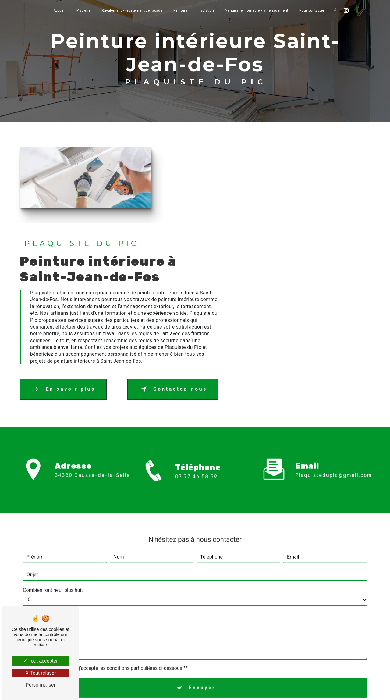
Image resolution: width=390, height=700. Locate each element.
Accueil (60, 10)
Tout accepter (40, 660)
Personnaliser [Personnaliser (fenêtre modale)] (40, 685)
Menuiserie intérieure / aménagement (256, 10)
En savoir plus (216, 298)
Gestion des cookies (263, 686)
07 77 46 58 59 (196, 393)
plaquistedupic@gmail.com (333, 375)
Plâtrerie (83, 10)
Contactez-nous (324, 298)
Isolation (207, 10)
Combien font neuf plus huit (53, 491)
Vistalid (116, 686)
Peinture (180, 10)
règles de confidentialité (181, 606)
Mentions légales (213, 686)
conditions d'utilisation (246, 606)
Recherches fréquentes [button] (195, 674)
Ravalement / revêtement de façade (131, 10)
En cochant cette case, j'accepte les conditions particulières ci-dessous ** (108, 569)
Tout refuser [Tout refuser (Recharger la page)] (40, 673)
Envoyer (202, 588)
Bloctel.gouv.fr (186, 641)
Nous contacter (311, 10)
